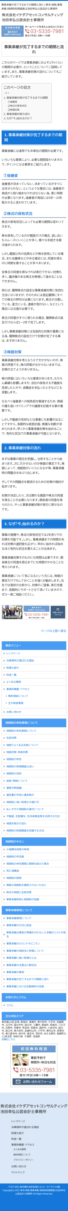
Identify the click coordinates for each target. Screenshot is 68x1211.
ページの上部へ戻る (53, 630)
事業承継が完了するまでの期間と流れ (27, 979)
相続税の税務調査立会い (20, 766)
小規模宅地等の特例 (17, 849)
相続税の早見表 (15, 856)
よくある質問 (13, 681)
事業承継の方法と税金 (18, 925)
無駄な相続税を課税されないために (26, 885)
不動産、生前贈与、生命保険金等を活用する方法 (33, 816)
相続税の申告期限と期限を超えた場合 (27, 863)
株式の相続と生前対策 (18, 892)
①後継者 (12, 101)
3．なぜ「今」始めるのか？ (18, 118)
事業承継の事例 (15, 972)
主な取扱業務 (15, 703)
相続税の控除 (13, 878)
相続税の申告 (13, 759)
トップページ (13, 653)
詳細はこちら (8, 1039)
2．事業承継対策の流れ (17, 114)
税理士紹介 (12, 667)
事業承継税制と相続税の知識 (22, 899)
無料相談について (18, 696)
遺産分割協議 (13, 787)
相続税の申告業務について (21, 730)
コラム (9, 1005)
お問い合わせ (13, 712)
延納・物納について (17, 780)
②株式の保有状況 (17, 105)
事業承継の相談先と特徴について (25, 950)
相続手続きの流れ (16, 823)
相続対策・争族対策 (17, 752)
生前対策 (11, 737)
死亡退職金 (12, 870)
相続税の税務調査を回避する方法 (25, 830)
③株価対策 (13, 109)
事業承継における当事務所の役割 (25, 986)
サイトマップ (18, 1172)
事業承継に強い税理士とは (21, 957)
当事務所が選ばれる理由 (20, 660)
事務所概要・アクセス (17, 689)
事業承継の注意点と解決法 (21, 965)
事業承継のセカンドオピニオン (23, 943)
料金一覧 (11, 674)
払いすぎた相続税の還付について (25, 809)
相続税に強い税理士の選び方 (22, 802)
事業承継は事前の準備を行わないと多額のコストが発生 (35, 934)
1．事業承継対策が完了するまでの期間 (26, 97)
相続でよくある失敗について (23, 745)
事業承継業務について (18, 918)
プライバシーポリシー (24, 1160)
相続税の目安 (13, 773)
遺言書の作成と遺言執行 (20, 794)
